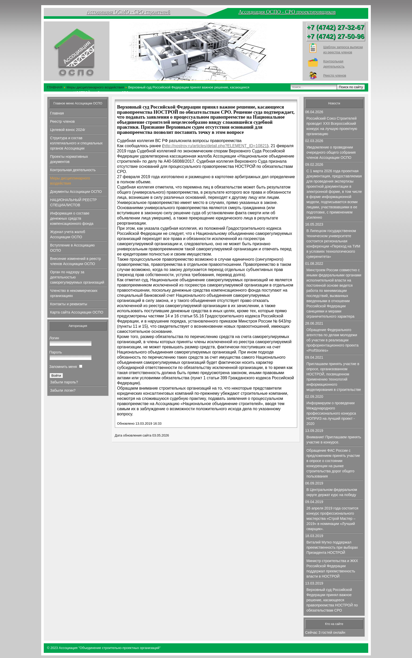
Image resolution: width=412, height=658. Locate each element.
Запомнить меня (63, 367)
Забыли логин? (63, 390)
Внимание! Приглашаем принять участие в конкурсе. (333, 439)
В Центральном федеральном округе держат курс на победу (331, 492)
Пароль (55, 352)
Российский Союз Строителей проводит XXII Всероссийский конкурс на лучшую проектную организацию (331, 126)
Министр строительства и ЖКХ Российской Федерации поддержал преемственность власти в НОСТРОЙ (332, 568)
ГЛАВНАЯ (55, 87)
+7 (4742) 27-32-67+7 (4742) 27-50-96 (335, 31)
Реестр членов (334, 75)
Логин (54, 338)
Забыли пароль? (64, 382)
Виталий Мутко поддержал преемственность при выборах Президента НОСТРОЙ (332, 547)
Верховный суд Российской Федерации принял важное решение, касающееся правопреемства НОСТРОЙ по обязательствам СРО (332, 600)
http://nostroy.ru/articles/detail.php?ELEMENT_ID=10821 (215, 146)
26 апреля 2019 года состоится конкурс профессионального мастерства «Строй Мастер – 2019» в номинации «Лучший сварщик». (332, 518)
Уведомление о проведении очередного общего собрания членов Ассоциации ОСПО (331, 152)
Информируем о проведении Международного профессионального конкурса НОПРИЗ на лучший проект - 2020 (331, 413)
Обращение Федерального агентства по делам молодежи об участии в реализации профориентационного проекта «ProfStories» (332, 340)
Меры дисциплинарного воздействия (95, 87)
